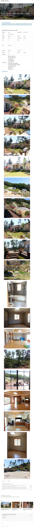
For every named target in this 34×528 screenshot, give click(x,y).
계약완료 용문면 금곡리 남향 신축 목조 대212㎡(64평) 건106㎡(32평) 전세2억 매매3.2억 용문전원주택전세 (13, 485)
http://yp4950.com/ (5, 71)
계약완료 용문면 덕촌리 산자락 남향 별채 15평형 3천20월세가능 (9, 486)
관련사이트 (2, 523)
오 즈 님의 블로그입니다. (5, 515)
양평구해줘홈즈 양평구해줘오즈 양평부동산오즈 (9, 514)
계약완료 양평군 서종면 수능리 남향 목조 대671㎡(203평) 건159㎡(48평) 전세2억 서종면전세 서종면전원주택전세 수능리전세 (15, 489)
